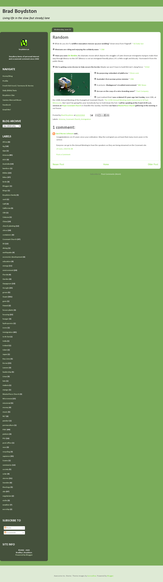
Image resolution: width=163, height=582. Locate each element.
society (6, 469)
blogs (5, 191)
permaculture (8, 425)
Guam (5, 297)
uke (4, 492)
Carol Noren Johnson (64, 134)
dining (5, 248)
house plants (8, 310)
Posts (7, 528)
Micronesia (7, 399)
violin (5, 501)
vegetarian (7, 496)
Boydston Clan (9, 95)
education (7, 262)
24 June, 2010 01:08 (64, 149)
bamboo (6, 168)
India (5, 341)
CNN (132, 79)
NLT (4, 416)
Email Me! (7, 110)
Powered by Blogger (24, 555)
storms (6, 478)
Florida (5, 275)
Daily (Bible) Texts (10, 91)
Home (106, 164)
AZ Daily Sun (139, 44)
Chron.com (134, 73)
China (5, 222)
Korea (5, 363)
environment (8, 270)
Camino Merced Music (12, 100)
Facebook (7, 105)
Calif (4, 204)
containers (7, 235)
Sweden (6, 483)
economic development (12, 257)
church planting (9, 226)
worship (6, 509)
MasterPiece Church (11, 394)
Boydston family (9, 195)
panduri (6, 421)
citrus (5, 230)
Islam (5, 350)
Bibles (5, 173)
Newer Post (58, 164)
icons (5, 328)
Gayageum (7, 284)
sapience (6, 456)
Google (6, 288)
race (4, 447)
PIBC (4, 430)
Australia (6, 164)
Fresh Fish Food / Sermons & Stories (18, 86)
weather (6, 505)
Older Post (153, 164)
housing (6, 315)
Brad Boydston (19, 11)
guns (5, 301)
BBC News (142, 85)
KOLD (147, 67)
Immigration (86, 119)
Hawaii (5, 306)
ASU (4, 160)
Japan (5, 354)
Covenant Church (73, 119)
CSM (102, 50)
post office (7, 443)
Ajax (4, 151)
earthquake (7, 253)
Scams (5, 461)
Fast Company (142, 91)
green (5, 292)
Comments (10, 533)
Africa (5, 142)
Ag (4, 146)
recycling (6, 452)
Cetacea (6, 217)
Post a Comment (63, 155)
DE (4, 244)
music (5, 412)
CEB (4, 213)
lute (4, 381)
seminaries (7, 465)
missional (6, 403)
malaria (6, 385)
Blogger (6, 186)
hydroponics (8, 323)
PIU (4, 438)
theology (6, 487)
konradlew (91, 576)
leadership (7, 372)
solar (5, 474)
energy (5, 266)
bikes (5, 177)
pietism (6, 434)
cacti (4, 199)
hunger (6, 319)
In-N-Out (6, 337)
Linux (5, 377)
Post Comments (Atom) (111, 174)
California (6, 208)
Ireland (5, 346)
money (5, 407)
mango (5, 390)
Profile (5, 81)
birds (5, 182)
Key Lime (6, 359)
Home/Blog (8, 76)
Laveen (5, 368)
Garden (6, 279)
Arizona (62, 119)
